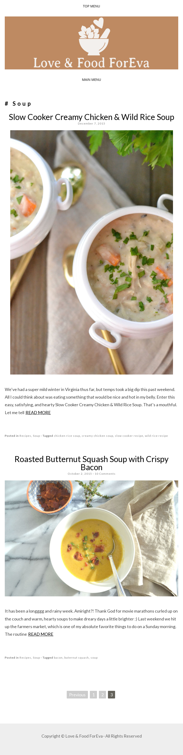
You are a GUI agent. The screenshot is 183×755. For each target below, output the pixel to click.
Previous (77, 694)
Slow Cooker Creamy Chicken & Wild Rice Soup (91, 117)
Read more (38, 412)
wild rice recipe (156, 435)
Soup (36, 435)
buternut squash (76, 657)
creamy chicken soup (97, 435)
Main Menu (91, 79)
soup (94, 657)
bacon (58, 657)
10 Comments (105, 473)
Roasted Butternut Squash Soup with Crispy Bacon (91, 463)
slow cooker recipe (129, 435)
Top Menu (91, 6)
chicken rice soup (67, 435)
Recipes (25, 435)
